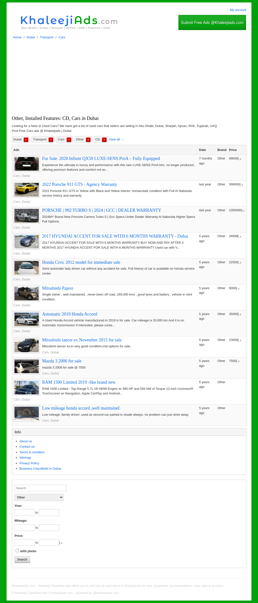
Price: (19, 536)
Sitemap (25, 457)
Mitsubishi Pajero (57, 288)
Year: (18, 506)
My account (238, 10)
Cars (62, 37)
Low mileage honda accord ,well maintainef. (81, 408)
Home (17, 37)
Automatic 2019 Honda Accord (69, 314)
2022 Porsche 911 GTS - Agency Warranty (79, 184)
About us (26, 441)
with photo (26, 551)
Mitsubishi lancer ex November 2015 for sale (82, 340)
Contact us (27, 446)
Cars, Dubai (21, 176)
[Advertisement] (129, 78)
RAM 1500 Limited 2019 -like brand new (79, 382)
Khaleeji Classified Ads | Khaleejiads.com (44, 593)
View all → (116, 139)
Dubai (31, 37)
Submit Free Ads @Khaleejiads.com (212, 23)
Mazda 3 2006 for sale (62, 361)
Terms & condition (32, 452)
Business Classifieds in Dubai (40, 468)
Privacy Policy (29, 463)
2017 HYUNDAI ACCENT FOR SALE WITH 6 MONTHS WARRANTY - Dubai (115, 236)
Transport (46, 37)
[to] (49, 512)
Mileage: (21, 520)
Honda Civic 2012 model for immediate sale (81, 262)
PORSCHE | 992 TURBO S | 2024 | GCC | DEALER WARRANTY (101, 210)
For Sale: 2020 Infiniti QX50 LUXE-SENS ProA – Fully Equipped (101, 158)
